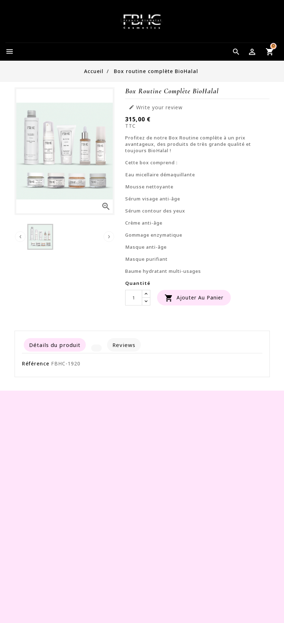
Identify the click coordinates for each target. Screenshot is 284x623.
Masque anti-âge (146, 247)
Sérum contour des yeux (155, 211)
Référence (35, 363)
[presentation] (20, 236)
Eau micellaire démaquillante (160, 174)
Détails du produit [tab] (54, 344)
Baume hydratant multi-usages (163, 271)
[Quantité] (133, 297)
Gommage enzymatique (153, 235)
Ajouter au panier (194, 298)
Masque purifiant (146, 259)
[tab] (96, 348)
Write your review (156, 107)
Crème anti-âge (143, 223)
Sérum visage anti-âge (152, 198)
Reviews (123, 344)
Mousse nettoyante (149, 186)
